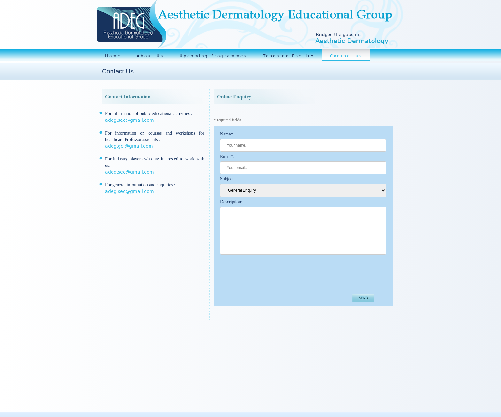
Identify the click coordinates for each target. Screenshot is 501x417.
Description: (231, 201)
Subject (227, 178)
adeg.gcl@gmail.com (129, 146)
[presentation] (268, 273)
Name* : (227, 134)
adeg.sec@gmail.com (129, 120)
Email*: (227, 156)
